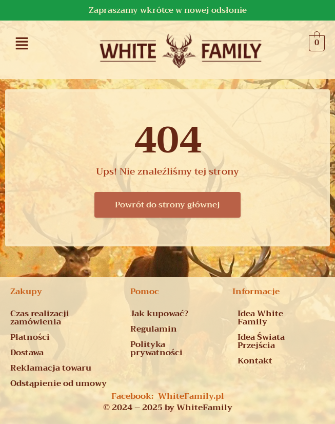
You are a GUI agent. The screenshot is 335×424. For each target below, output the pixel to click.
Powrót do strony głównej (167, 205)
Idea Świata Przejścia (261, 341)
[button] (22, 43)
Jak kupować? (159, 313)
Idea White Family (260, 317)
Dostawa (27, 352)
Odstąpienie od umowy (58, 383)
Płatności (30, 337)
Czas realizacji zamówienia (39, 317)
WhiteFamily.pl (191, 396)
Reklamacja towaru (50, 368)
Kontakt (255, 361)
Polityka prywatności (156, 348)
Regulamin (153, 329)
